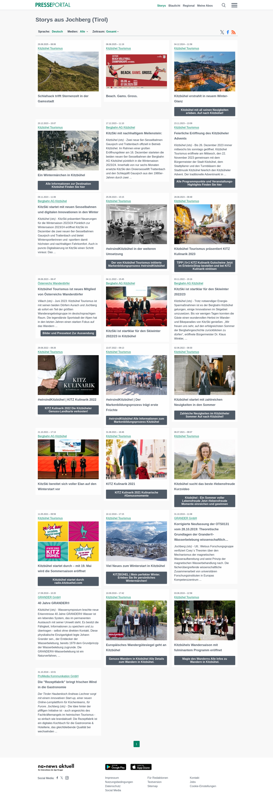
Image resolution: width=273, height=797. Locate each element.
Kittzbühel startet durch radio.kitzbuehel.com (68, 580)
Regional (189, 5)
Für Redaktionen (157, 776)
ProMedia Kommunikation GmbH (58, 674)
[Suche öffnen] (224, 5)
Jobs (193, 780)
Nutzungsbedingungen (119, 780)
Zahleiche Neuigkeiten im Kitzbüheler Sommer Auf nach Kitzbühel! (204, 414)
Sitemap (152, 784)
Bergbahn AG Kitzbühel (120, 127)
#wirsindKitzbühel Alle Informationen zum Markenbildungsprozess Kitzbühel (136, 419)
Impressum (112, 776)
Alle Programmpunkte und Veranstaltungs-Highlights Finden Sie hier (204, 183)
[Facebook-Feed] (228, 32)
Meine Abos (205, 5)
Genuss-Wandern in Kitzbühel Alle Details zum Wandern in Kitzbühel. (136, 658)
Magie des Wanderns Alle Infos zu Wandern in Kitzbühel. (204, 658)
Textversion (154, 780)
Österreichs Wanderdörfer (54, 282)
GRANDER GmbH (185, 517)
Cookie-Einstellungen (203, 784)
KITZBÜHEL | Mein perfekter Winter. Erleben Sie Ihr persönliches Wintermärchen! (136, 576)
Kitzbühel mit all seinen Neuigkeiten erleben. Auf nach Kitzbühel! (204, 111)
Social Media (113, 788)
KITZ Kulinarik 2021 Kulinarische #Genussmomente (136, 493)
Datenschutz (113, 784)
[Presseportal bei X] (60, 776)
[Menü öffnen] (234, 5)
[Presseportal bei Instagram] (66, 775)
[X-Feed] (222, 32)
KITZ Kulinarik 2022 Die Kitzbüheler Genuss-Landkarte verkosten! (68, 409)
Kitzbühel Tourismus (50, 48)
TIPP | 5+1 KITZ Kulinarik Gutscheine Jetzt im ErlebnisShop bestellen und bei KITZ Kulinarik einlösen (205, 264)
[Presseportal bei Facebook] (56, 776)
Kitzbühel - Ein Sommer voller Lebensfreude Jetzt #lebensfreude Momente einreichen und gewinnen (204, 499)
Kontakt (194, 776)
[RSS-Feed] (233, 32)
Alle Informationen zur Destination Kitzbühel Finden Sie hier (68, 185)
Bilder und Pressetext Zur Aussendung (68, 332)
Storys (161, 5)
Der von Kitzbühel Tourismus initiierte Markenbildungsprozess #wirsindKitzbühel (136, 264)
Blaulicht (174, 5)
